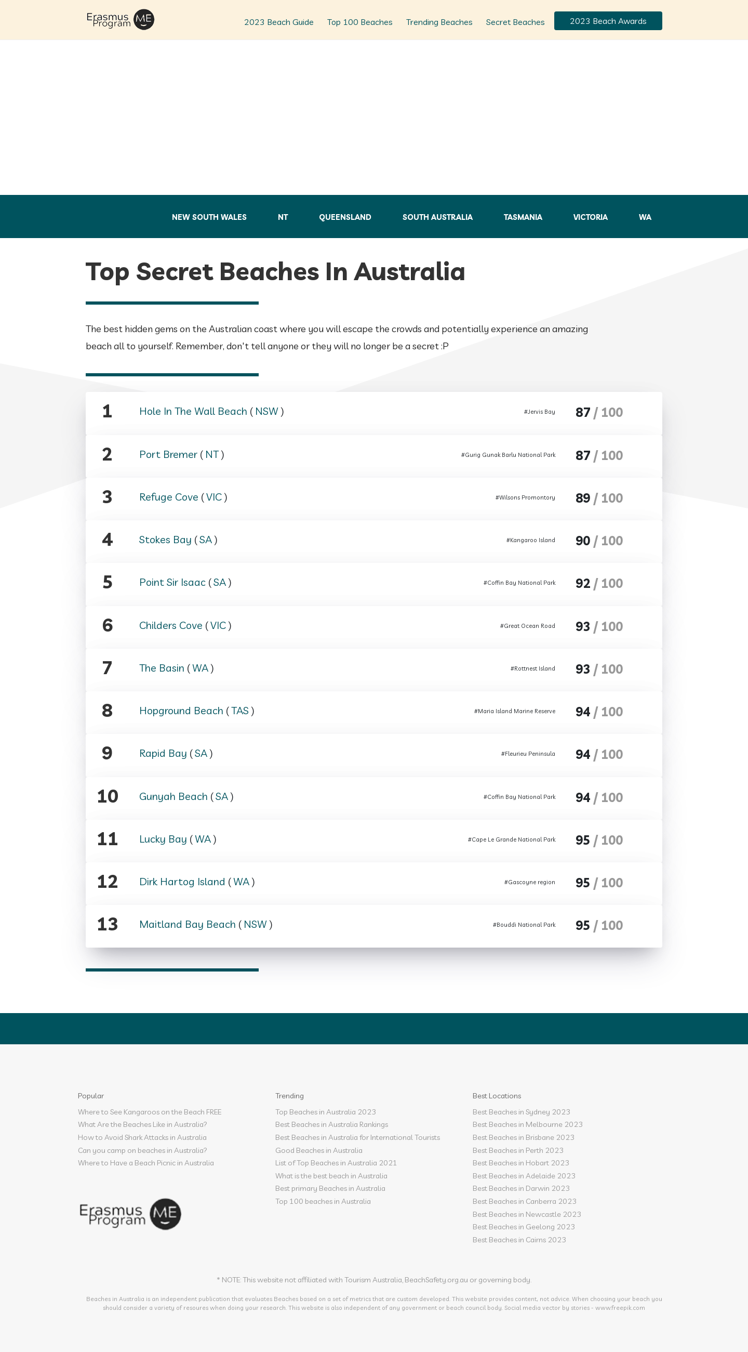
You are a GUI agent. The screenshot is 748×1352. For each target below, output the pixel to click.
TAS (240, 710)
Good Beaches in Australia (319, 1150)
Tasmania (523, 217)
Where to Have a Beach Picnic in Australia (146, 1162)
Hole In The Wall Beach (193, 410)
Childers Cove (171, 625)
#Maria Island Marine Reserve (514, 711)
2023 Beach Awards (608, 21)
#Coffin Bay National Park (519, 582)
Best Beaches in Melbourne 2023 (528, 1124)
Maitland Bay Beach (187, 923)
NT (283, 217)
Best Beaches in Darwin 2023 (521, 1188)
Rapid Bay (163, 752)
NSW (266, 410)
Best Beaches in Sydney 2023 (521, 1112)
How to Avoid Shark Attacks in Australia (142, 1137)
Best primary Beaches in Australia (330, 1188)
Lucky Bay (163, 838)
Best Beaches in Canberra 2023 (525, 1201)
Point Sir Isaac (172, 581)
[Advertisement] (374, 117)
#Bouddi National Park (524, 924)
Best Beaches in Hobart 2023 (521, 1162)
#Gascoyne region (529, 882)
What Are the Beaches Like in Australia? (142, 1124)
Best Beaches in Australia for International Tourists (357, 1137)
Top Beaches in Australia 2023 (325, 1112)
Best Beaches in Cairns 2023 (519, 1239)
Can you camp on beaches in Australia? (142, 1150)
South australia (438, 217)
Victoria (590, 217)
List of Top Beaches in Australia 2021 (336, 1162)
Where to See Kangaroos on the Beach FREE (149, 1112)
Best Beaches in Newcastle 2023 (527, 1214)
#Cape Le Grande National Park (511, 839)
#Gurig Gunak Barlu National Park (508, 454)
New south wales (209, 217)
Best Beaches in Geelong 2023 (524, 1226)
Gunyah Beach (173, 796)
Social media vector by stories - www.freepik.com (574, 1307)
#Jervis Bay (539, 411)
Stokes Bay (165, 539)
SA (205, 539)
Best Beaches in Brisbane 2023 (524, 1137)
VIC (214, 496)
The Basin (161, 667)
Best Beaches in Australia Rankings (331, 1124)
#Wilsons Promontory (525, 497)
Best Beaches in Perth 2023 (518, 1150)
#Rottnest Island (533, 668)
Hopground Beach (181, 710)
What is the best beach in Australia (331, 1175)
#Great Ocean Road (527, 625)
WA (645, 217)
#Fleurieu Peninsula (528, 753)
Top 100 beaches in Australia (323, 1201)
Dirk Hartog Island (182, 881)
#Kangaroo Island (530, 540)
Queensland (345, 217)
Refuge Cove (168, 496)
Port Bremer (168, 454)
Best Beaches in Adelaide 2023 (524, 1175)
